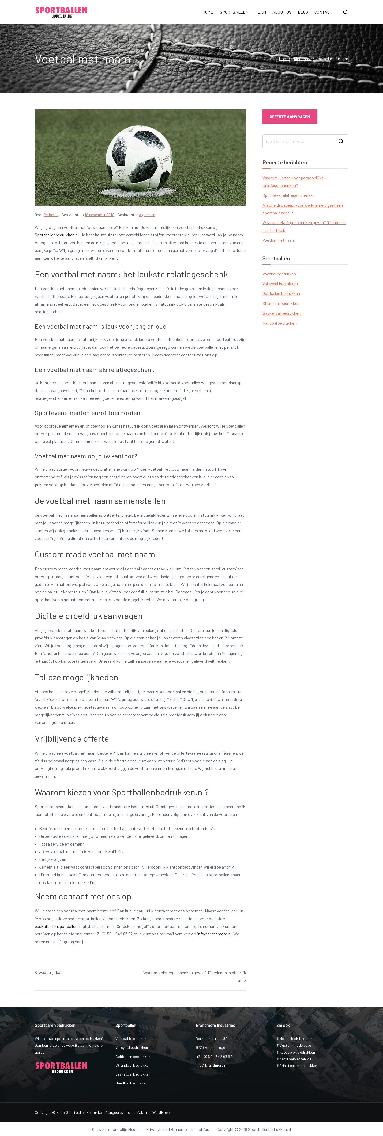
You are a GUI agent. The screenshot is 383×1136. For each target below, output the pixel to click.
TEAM (260, 11)
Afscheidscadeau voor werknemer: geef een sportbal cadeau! (302, 208)
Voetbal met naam (278, 240)
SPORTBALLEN (234, 11)
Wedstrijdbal (49, 972)
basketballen (46, 926)
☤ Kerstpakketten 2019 (295, 1059)
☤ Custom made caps (294, 1045)
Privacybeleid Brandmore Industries (177, 1129)
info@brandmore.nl (214, 933)
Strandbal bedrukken (280, 303)
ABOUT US (281, 11)
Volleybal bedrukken (280, 283)
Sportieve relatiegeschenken (288, 195)
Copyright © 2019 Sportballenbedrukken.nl (253, 1129)
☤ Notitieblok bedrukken (296, 1038)
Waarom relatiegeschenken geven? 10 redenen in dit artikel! (304, 226)
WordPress (161, 1112)
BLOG (303, 11)
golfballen (68, 926)
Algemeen (147, 214)
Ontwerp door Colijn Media (115, 1129)
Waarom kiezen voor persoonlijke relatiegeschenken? (293, 181)
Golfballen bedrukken (281, 293)
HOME (207, 11)
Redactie (51, 214)
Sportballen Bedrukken (85, 1112)
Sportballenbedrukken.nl (57, 234)
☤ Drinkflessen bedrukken (297, 1065)
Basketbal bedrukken (281, 313)
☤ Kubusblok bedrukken (295, 1052)
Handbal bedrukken (279, 322)
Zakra (142, 1112)
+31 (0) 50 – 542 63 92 (214, 1056)
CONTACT (323, 11)
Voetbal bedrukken (279, 273)
